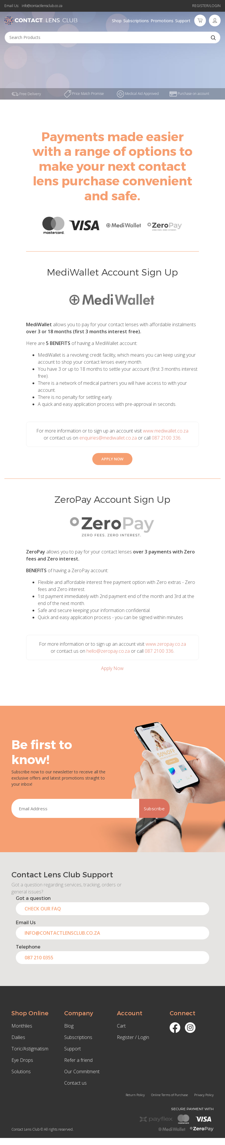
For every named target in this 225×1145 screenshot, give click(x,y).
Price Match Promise (84, 93)
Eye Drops (22, 1060)
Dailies (18, 1037)
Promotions (162, 20)
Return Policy (135, 1095)
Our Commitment (82, 1071)
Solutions (21, 1071)
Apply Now (112, 668)
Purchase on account (189, 93)
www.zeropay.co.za (166, 644)
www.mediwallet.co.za (165, 431)
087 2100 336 (166, 438)
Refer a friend (78, 1060)
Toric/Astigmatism (29, 1048)
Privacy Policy (204, 1095)
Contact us (75, 1083)
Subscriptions (136, 20)
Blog (69, 1026)
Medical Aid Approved (138, 93)
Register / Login (133, 1037)
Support (182, 20)
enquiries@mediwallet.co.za (108, 438)
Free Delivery (26, 93)
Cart (121, 1026)
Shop (117, 20)
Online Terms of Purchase (169, 1095)
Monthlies (21, 1026)
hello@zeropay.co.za (108, 651)
